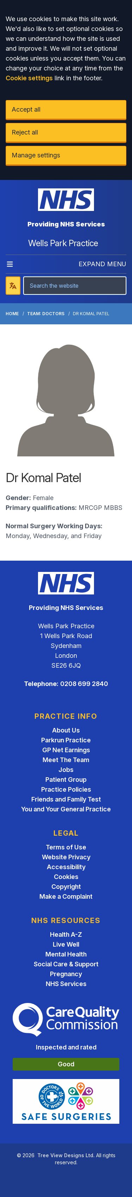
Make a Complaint (66, 896)
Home (12, 313)
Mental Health (66, 954)
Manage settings (36, 155)
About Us (66, 730)
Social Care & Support (66, 964)
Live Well (66, 944)
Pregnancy (66, 974)
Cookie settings (29, 78)
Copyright (66, 886)
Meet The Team (66, 759)
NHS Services (66, 983)
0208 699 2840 (84, 683)
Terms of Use (66, 847)
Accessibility (66, 867)
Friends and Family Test (66, 799)
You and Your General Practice (66, 809)
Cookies (66, 876)
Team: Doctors (45, 313)
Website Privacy (66, 857)
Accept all (26, 109)
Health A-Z (66, 934)
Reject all (25, 132)
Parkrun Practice (66, 740)
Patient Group (66, 779)
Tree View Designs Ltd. (66, 1155)
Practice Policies (66, 789)
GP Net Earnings (66, 750)
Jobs (66, 769)
